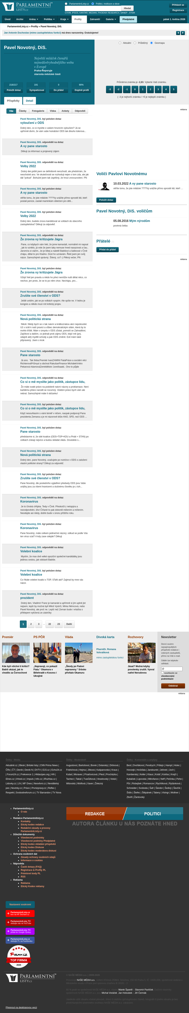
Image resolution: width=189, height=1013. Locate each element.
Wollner (174, 792)
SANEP (123, 13)
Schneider (132, 788)
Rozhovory (135, 637)
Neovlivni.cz (40, 783)
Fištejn (160, 765)
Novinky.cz (16, 788)
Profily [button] (79, 19)
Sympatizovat (36, 90)
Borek (94, 765)
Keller (143, 774)
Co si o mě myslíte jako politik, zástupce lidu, (52, 381)
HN (52, 774)
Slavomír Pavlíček (144, 989)
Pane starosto (30, 355)
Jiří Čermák (140, 993)
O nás (24, 811)
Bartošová (84, 765)
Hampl (169, 765)
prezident (27, 597)
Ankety (65, 111)
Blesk (22, 765)
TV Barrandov (43, 792)
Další (69, 624)
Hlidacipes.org (42, 774)
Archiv (19, 19)
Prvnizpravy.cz (39, 788)
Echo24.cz (56, 770)
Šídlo (129, 792)
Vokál (113, 779)
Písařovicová (90, 774)
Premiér (7, 637)
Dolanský (103, 765)
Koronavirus (29, 501)
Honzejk (131, 770)
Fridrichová (71, 770)
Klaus (150, 774)
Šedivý (168, 788)
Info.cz (38, 779)
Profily (34, 26)
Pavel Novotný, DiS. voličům (124, 211)
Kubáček (131, 779)
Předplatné (128, 19)
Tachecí (70, 779)
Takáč (79, 779)
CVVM (68, 13)
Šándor (159, 788)
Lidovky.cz (11, 783)
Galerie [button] (111, 19)
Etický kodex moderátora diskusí (38, 850)
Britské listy (32, 765)
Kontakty (25, 821)
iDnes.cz (10, 779)
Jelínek (163, 770)
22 (49, 624)
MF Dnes (27, 783)
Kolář (157, 774)
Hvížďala (141, 770)
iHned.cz (20, 779)
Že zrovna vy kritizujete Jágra (41, 239)
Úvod (7, 19)
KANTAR (83, 13)
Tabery (156, 792)
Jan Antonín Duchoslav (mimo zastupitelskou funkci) (32, 32)
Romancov (148, 783)
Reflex (51, 788)
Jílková (91, 770)
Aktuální (125, 43)
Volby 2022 (28, 166)
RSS (23, 876)
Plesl (101, 774)
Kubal (69, 774)
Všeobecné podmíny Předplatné (38, 841)
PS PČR (39, 637)
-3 (110, 89)
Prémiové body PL (31, 873)
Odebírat (173, 685)
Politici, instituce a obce (105, 3)
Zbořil (129, 797)
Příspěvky (13, 100)
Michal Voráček (109, 993)
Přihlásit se (178, 5)
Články (22, 111)
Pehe (179, 779)
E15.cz (46, 770)
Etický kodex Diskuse (32, 847)
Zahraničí (95, 19)
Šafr (151, 788)
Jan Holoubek (125, 993)
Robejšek (136, 783)
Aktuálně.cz (11, 765)
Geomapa (157, 43)
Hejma (82, 770)
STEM (132, 13)
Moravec (78, 774)
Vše (11, 111)
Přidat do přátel (107, 249)
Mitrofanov (153, 779)
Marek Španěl (125, 989)
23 (58, 624)
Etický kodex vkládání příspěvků (38, 844)
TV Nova (56, 792)
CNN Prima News (49, 765)
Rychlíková (161, 783)
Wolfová (81, 783)
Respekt (10, 792)
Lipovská (141, 779)
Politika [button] (49, 19)
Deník (20, 770)
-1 (127, 89)
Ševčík (176, 788)
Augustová (71, 765)
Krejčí (174, 774)
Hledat (127, 8)
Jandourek (152, 770)
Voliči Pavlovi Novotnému (121, 173)
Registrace (178, 10)
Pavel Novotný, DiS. (51, 26)
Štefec (137, 792)
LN (19, 783)
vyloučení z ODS (32, 122)
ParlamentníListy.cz (77, 3)
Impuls (30, 779)
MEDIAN (93, 13)
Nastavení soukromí (20, 904)
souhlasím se (169, 675)
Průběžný (141, 43)
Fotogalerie (38, 111)
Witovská (70, 783)
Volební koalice (31, 551)
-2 (118, 89)
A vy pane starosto (33, 146)
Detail (29, 100)
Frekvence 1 (27, 774)
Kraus (114, 770)
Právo (27, 788)
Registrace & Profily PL (33, 870)
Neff (162, 779)
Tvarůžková (89, 779)
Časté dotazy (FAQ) (31, 866)
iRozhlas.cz (50, 779)
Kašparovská (103, 770)
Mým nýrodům (131, 220)
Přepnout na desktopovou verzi (21, 1007)
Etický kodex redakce (32, 824)
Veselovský (102, 779)
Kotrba (165, 774)
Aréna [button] (33, 19)
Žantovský (139, 797)
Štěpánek (147, 792)
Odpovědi (80, 111)
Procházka (111, 774)
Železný (99, 783)
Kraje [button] (64, 19)
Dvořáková (138, 765)
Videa (53, 111)
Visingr (165, 792)
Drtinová (114, 765)
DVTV (38, 770)
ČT (13, 770)
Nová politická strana (35, 319)
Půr (128, 783)
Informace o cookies (32, 860)
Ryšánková (174, 783)
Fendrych (150, 765)
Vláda (69, 637)
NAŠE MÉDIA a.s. (86, 980)
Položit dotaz (14, 90)
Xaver (90, 783)
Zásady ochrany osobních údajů (38, 857)
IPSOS (75, 13)
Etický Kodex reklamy (32, 886)
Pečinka (171, 779)
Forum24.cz (13, 774)
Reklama (25, 883)
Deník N (29, 770)
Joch (171, 770)
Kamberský (132, 774)
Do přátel (59, 90)
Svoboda (143, 788)
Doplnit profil (82, 90)
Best (129, 765)
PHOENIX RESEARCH (108, 13)
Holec (177, 765)
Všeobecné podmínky (32, 837)
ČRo (8, 770)
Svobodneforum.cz (25, 792)
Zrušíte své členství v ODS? (40, 295)
